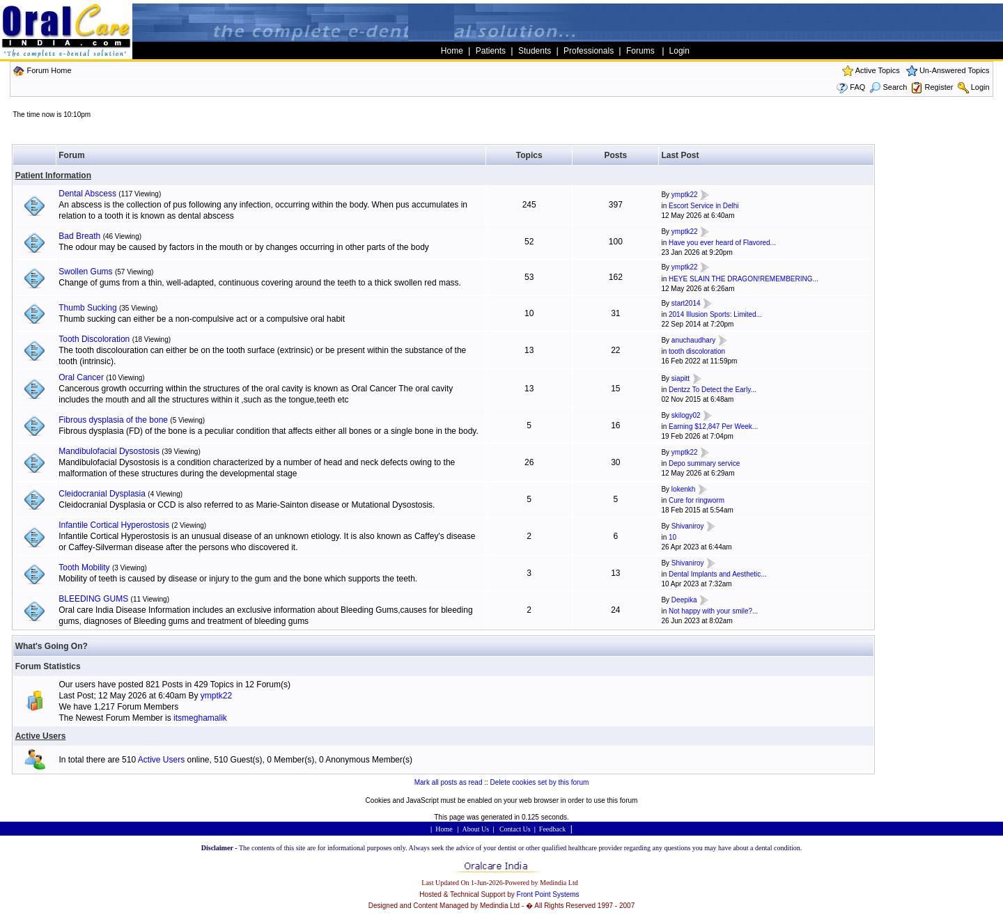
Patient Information (53, 175)
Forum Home (48, 70)
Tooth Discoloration (94, 339)
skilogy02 (686, 415)
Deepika (684, 600)
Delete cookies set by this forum (539, 782)
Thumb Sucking (87, 308)
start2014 (686, 303)
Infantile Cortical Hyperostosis (114, 525)
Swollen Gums (85, 271)
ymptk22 (684, 194)
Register (939, 87)
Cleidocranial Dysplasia (102, 494)
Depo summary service (704, 463)
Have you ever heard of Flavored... (722, 243)
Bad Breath (79, 236)
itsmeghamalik (200, 718)
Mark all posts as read (448, 782)
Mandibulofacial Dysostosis (109, 451)
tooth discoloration (697, 351)
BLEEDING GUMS (93, 599)
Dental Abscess (87, 193)
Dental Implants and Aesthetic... (718, 574)
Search (888, 87)
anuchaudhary (693, 340)
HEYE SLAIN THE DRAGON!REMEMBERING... (743, 279)
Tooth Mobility (84, 567)
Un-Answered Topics (954, 70)
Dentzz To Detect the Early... (712, 389)
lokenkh (683, 489)
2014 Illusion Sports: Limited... (715, 314)
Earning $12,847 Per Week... (713, 426)
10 (672, 537)
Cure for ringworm (696, 500)
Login (980, 87)
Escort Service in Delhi (704, 206)
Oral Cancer (81, 377)
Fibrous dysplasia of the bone (113, 420)
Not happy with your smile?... (713, 611)
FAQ (857, 87)
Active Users (40, 736)
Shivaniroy (687, 526)
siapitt (680, 378)
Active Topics (877, 70)
